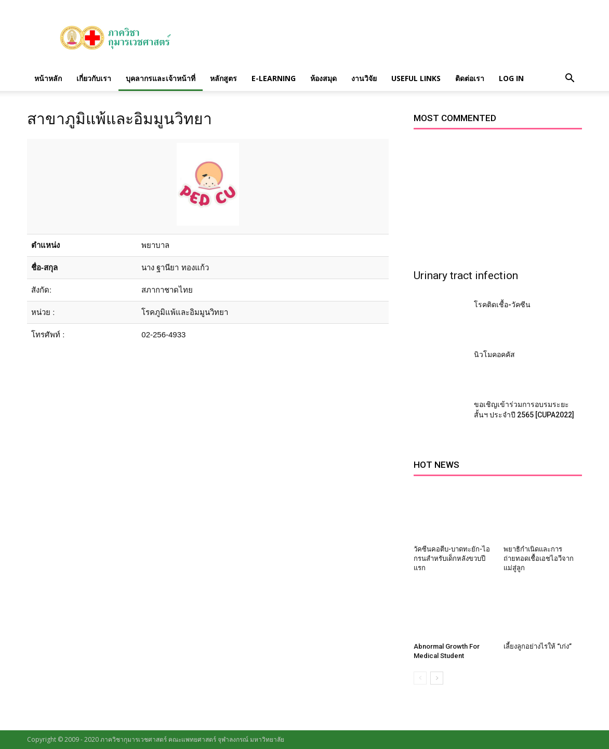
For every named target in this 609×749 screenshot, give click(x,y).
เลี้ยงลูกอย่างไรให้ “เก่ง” (538, 646)
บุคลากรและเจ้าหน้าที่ (160, 78)
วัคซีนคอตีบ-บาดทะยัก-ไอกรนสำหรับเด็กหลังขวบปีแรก (452, 558)
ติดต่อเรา (469, 78)
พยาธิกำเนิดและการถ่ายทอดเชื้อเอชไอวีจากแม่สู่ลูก (539, 558)
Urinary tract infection (466, 275)
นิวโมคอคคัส (494, 354)
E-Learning (273, 78)
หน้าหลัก (48, 78)
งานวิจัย (364, 78)
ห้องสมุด (323, 78)
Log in (511, 78)
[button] (569, 78)
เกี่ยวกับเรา (93, 78)
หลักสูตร (223, 78)
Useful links (416, 78)
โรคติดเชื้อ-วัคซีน (502, 304)
